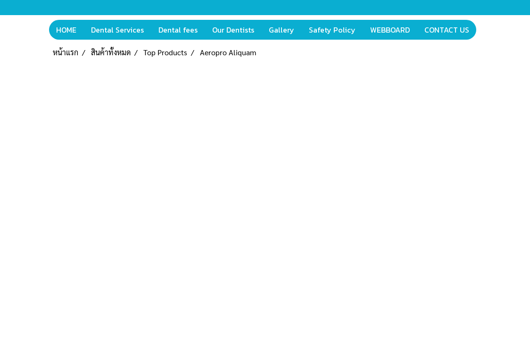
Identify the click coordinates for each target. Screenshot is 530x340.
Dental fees (178, 29)
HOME (66, 29)
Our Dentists (233, 29)
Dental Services (117, 29)
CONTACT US (446, 29)
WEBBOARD (390, 29)
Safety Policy (332, 29)
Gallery (281, 29)
